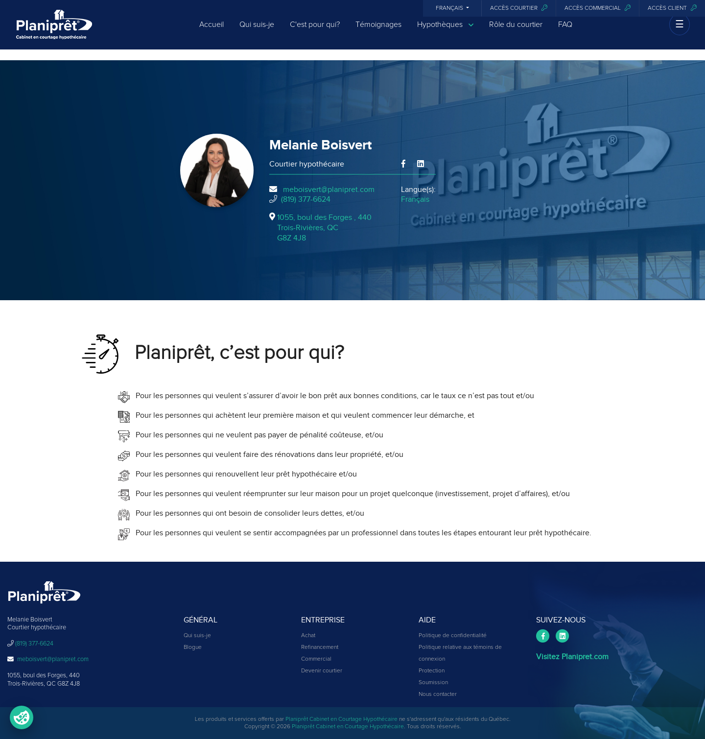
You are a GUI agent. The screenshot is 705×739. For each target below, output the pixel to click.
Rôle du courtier (515, 30)
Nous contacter (438, 694)
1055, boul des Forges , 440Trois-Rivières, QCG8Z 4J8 (324, 228)
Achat (308, 636)
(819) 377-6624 (305, 199)
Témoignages (378, 30)
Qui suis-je (256, 30)
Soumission (433, 683)
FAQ (565, 30)
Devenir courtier (321, 671)
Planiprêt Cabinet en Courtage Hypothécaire (341, 719)
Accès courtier (518, 8)
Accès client (672, 8)
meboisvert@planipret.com (329, 189)
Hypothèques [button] (445, 30)
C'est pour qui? (315, 30)
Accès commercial (597, 8)
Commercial (316, 659)
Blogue (193, 647)
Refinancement (319, 647)
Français (450, 8)
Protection (432, 671)
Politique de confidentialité (453, 636)
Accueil (211, 30)
